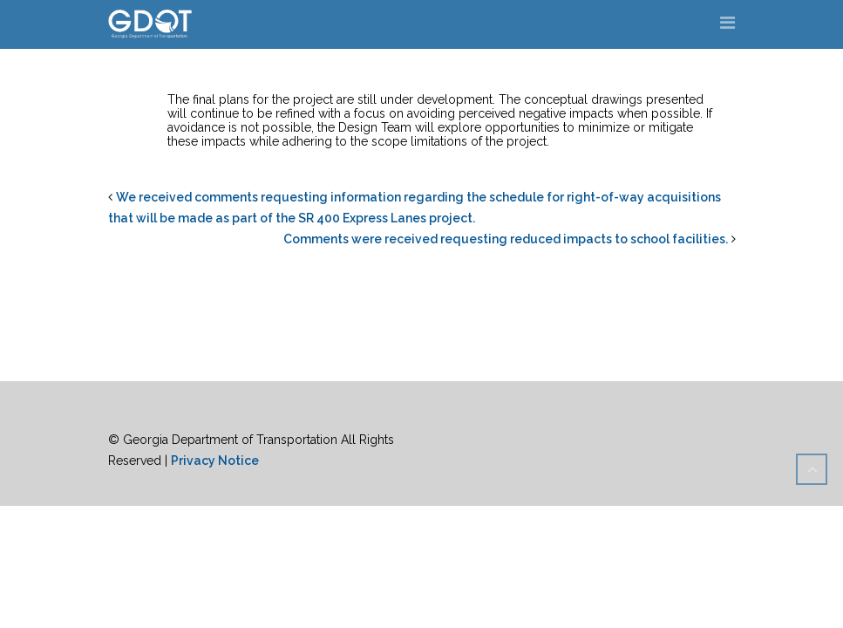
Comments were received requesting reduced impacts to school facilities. (505, 239)
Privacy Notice (215, 461)
